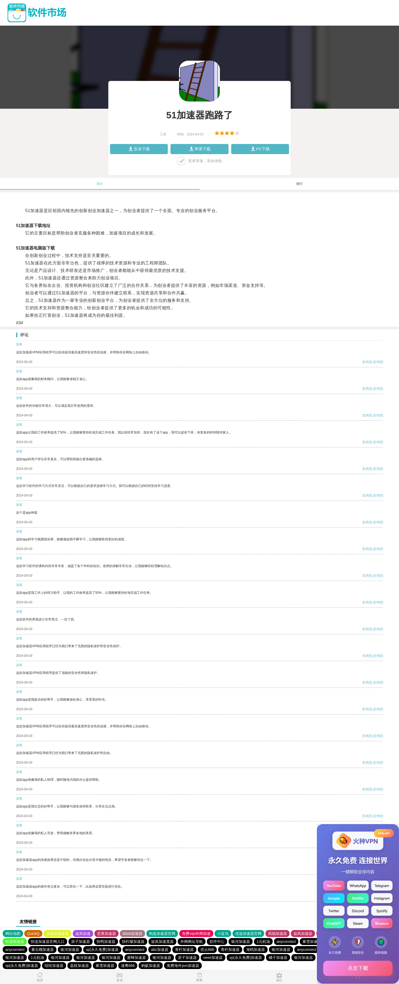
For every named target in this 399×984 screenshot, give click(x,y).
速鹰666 (128, 965)
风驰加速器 (277, 933)
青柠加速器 (184, 949)
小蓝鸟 (223, 933)
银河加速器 (240, 941)
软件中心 (217, 941)
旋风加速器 (303, 933)
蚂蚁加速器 (150, 965)
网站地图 (12, 933)
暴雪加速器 (311, 941)
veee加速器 (213, 957)
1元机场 (263, 941)
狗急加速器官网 (162, 933)
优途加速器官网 (248, 933)
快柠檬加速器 (133, 941)
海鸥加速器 (255, 949)
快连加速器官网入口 (47, 941)
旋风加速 (82, 933)
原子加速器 (80, 941)
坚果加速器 (106, 933)
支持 (365, 362)
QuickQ (33, 933)
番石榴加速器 (42, 949)
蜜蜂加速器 (136, 957)
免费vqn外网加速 (196, 933)
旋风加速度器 (57, 933)
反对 (376, 362)
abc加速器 (159, 949)
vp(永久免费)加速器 (102, 949)
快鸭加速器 (106, 941)
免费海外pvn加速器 (183, 965)
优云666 (207, 949)
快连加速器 (14, 941)
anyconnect (286, 941)
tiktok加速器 (133, 933)
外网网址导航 (191, 941)
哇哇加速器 (54, 965)
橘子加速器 (278, 957)
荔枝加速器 (79, 965)
